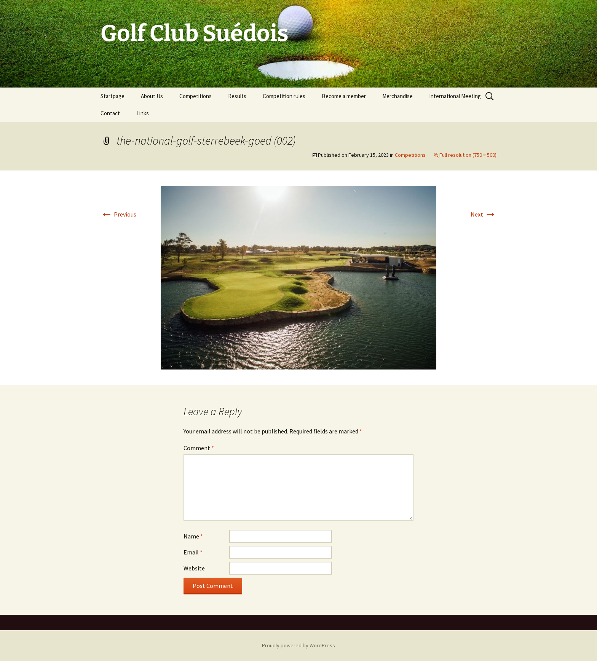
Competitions (195, 96)
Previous (118, 214)
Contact (110, 113)
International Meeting (455, 96)
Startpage (113, 96)
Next (483, 214)
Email (193, 552)
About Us (152, 96)
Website (194, 568)
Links (142, 113)
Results (237, 96)
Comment (199, 448)
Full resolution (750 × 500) (467, 154)
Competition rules (284, 96)
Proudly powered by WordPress (298, 645)
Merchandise (397, 96)
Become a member (344, 96)
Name (193, 536)
